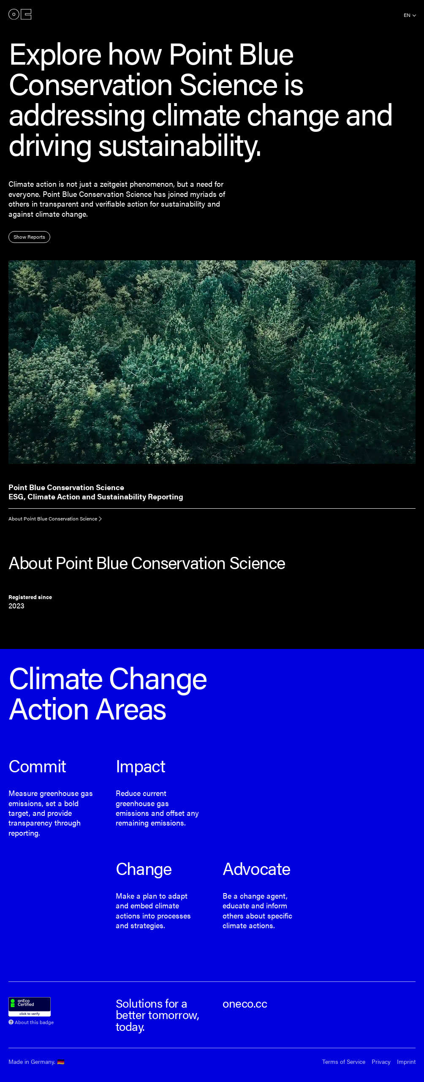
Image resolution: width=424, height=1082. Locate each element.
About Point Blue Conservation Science (52, 518)
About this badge (34, 1021)
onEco (19, 14)
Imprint (406, 1061)
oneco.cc (245, 1003)
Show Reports (29, 236)
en (407, 15)
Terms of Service (343, 1061)
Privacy (381, 1061)
